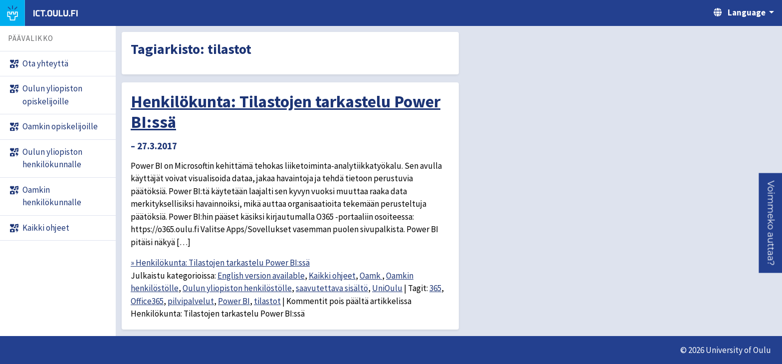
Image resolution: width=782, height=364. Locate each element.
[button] (770, 223)
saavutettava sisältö (332, 288)
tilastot (267, 301)
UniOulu (387, 288)
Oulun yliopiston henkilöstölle (237, 288)
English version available (261, 275)
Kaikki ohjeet (332, 275)
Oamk (371, 275)
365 (435, 288)
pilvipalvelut (191, 301)
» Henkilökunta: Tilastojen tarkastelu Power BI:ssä (220, 262)
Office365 (147, 301)
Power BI (234, 301)
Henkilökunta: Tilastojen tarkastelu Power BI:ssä (285, 111)
